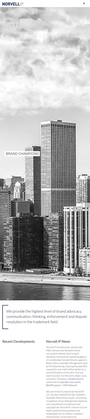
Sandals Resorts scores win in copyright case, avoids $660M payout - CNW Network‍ (65, 382)
